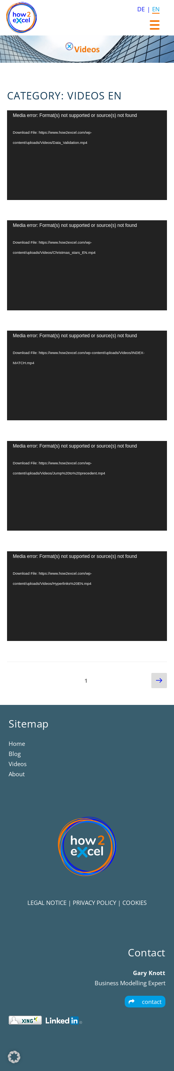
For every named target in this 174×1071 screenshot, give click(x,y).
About (17, 774)
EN (156, 9)
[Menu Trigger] (154, 24)
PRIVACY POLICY (94, 902)
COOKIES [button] (134, 902)
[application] (87, 155)
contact (145, 1002)
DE (141, 9)
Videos (18, 764)
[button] (14, 1057)
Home (17, 743)
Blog (15, 754)
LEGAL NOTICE (46, 902)
